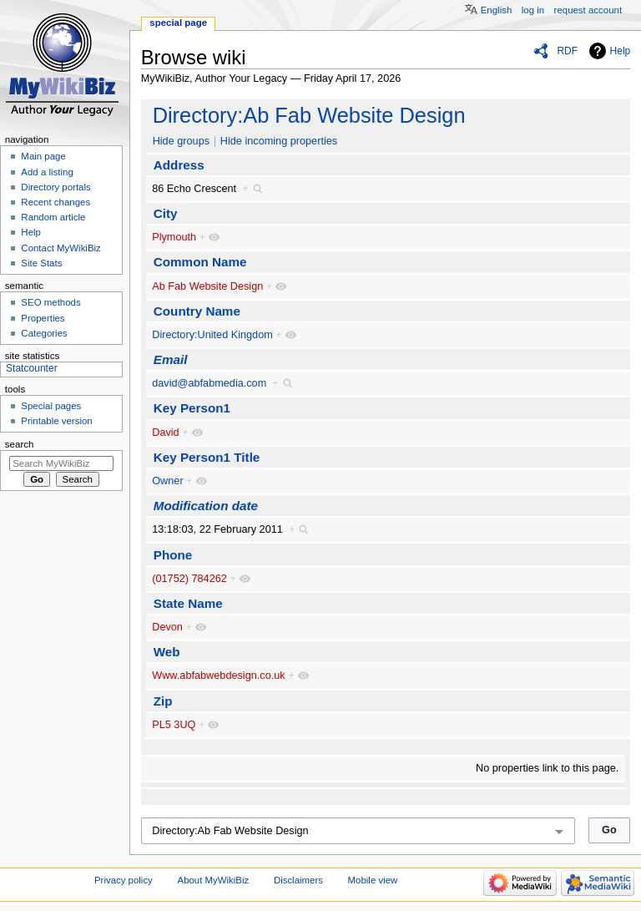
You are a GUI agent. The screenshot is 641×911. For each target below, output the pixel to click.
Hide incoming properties (278, 141)
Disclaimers (298, 880)
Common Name (200, 262)
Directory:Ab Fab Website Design (309, 115)
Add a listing (47, 172)
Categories (44, 333)
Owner (167, 481)
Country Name (197, 311)
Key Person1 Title (207, 457)
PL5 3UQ (173, 725)
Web (167, 652)
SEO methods (50, 302)
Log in (533, 10)
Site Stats (41, 263)
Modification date (206, 506)
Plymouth (174, 237)
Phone (173, 555)
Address (179, 165)
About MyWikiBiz (214, 880)
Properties (42, 318)
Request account (588, 10)
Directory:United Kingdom (212, 335)
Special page (178, 23)
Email (171, 359)
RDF (567, 51)
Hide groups (181, 141)
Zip (163, 701)
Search (19, 444)
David (165, 432)
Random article (53, 217)
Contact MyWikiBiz (60, 248)
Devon (167, 627)
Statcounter (32, 368)
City (166, 213)
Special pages (51, 406)
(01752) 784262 (189, 579)
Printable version (56, 421)
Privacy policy (123, 880)
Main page (43, 156)
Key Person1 (192, 408)
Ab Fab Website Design (207, 286)
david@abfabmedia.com (209, 383)
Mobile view (373, 880)
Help (620, 51)
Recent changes (55, 202)
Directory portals (55, 187)
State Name (188, 603)
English (496, 10)
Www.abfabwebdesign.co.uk (218, 675)
